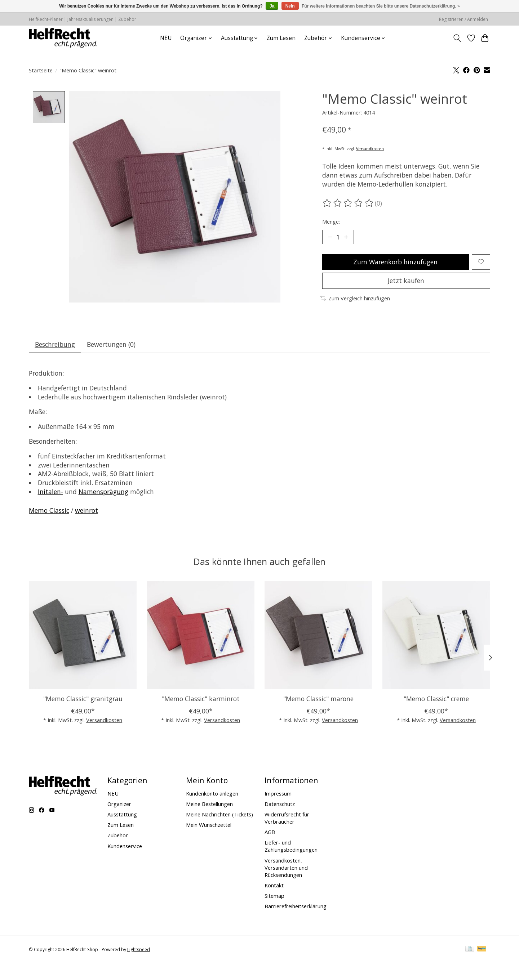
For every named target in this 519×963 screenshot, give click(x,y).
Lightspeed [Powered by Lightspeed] (138, 949)
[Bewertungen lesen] (348, 203)
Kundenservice (124, 846)
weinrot (86, 510)
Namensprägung (103, 491)
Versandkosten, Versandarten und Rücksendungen (286, 867)
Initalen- (50, 491)
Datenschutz (280, 803)
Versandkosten (370, 148)
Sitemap (274, 895)
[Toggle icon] (457, 38)
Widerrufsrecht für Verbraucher (287, 818)
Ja (272, 6)
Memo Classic (49, 510)
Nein (290, 6)
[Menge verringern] (330, 237)
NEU (166, 38)
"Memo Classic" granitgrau (83, 698)
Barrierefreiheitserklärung (296, 906)
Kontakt (274, 885)
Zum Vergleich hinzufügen (355, 298)
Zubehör (117, 835)
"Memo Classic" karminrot (201, 698)
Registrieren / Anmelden (463, 19)
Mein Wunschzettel (208, 824)
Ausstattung (122, 814)
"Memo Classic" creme (436, 698)
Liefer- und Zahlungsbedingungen (291, 846)
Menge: (331, 221)
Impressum (278, 793)
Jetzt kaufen (406, 280)
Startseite (41, 70)
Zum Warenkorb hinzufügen (395, 261)
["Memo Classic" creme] (436, 635)
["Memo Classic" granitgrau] (83, 635)
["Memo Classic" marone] (318, 635)
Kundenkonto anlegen (212, 793)
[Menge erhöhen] (346, 237)
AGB (270, 832)
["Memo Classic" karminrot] (200, 635)
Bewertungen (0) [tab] (111, 344)
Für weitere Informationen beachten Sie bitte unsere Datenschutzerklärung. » (381, 6)
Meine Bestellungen (209, 803)
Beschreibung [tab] (55, 344)
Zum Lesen (281, 38)
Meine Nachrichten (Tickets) (219, 814)
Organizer (119, 803)
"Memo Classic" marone (318, 698)
